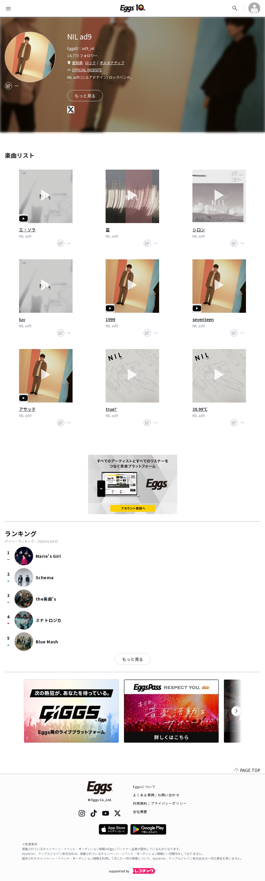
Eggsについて (144, 786)
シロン (198, 230)
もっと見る (132, 659)
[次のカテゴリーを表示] (236, 711)
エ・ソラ (27, 230)
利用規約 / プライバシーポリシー (160, 803)
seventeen (203, 319)
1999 (110, 319)
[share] (8, 85)
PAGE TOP (247, 770)
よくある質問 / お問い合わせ (156, 794)
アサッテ (27, 409)
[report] (16, 85)
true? (111, 409)
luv (22, 319)
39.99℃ (199, 409)
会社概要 (140, 811)
